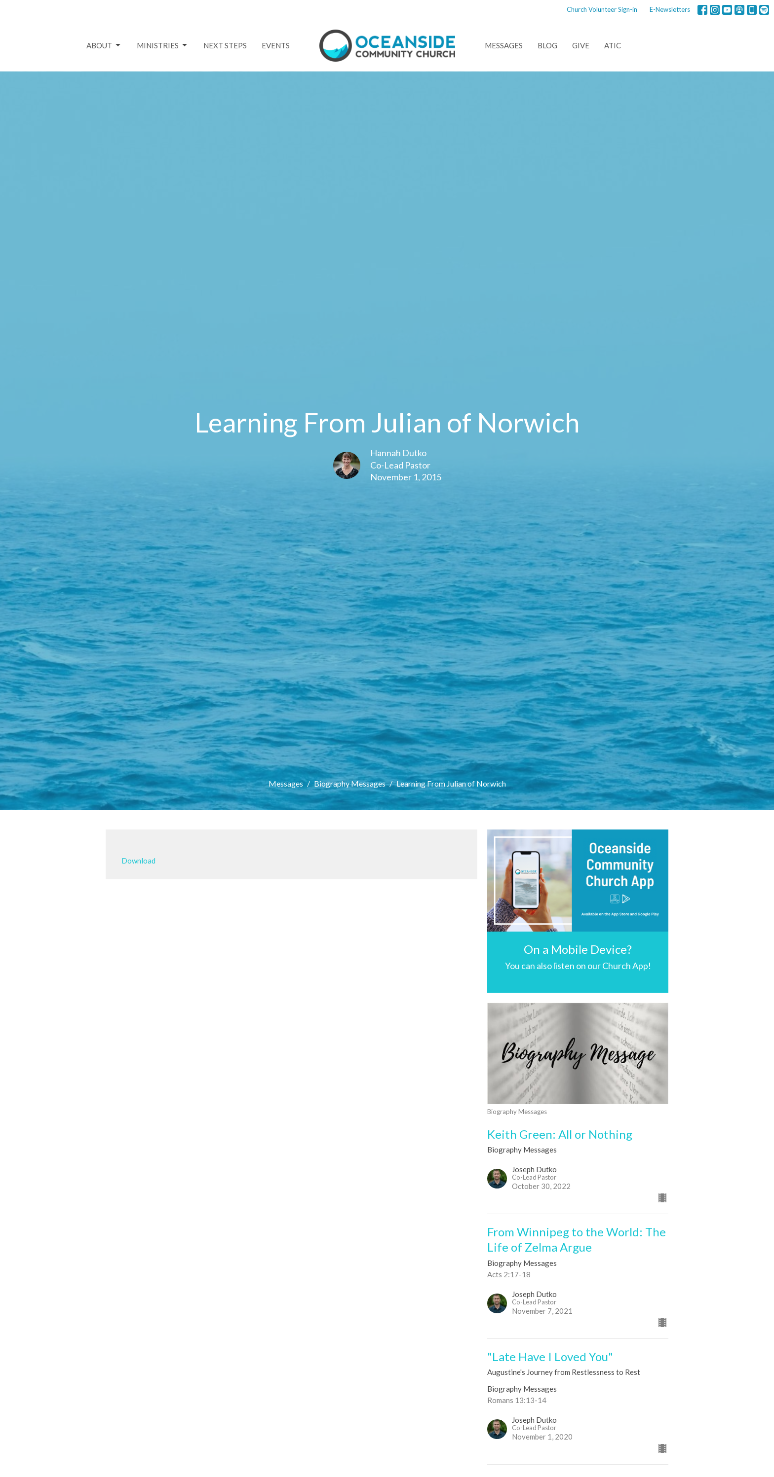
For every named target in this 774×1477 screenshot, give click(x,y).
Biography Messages (350, 783)
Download (138, 860)
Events (276, 45)
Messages (504, 45)
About (104, 45)
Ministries (163, 45)
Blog (547, 45)
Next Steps (225, 45)
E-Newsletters (670, 9)
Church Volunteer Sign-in (602, 9)
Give (580, 45)
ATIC (612, 45)
